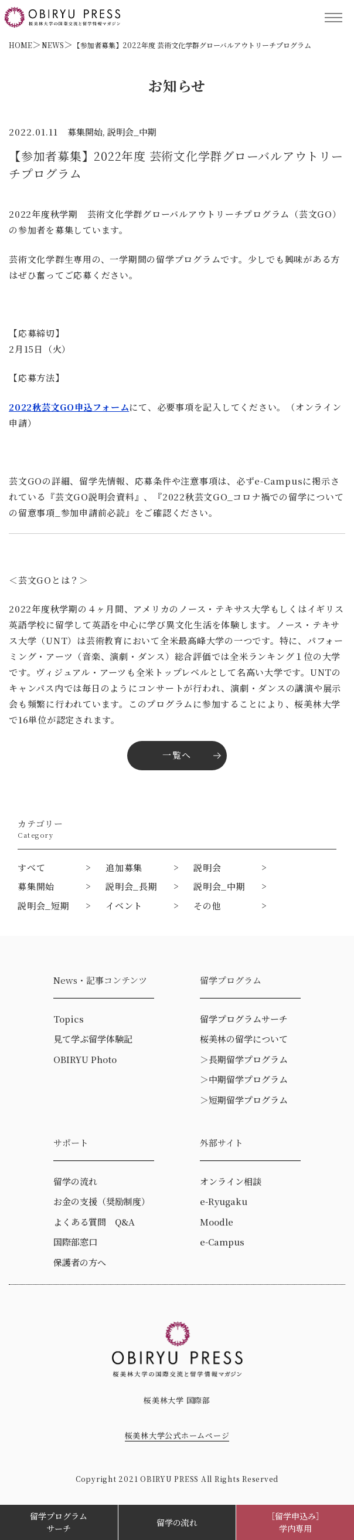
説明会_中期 (219, 886)
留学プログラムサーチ (58, 1522)
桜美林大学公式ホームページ (177, 1435)
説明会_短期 (44, 905)
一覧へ (177, 755)
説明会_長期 (131, 886)
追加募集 (123, 867)
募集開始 (36, 886)
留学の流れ (177, 1522)
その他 (207, 905)
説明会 (207, 867)
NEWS (53, 45)
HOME (20, 45)
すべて (31, 867)
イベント (123, 905)
